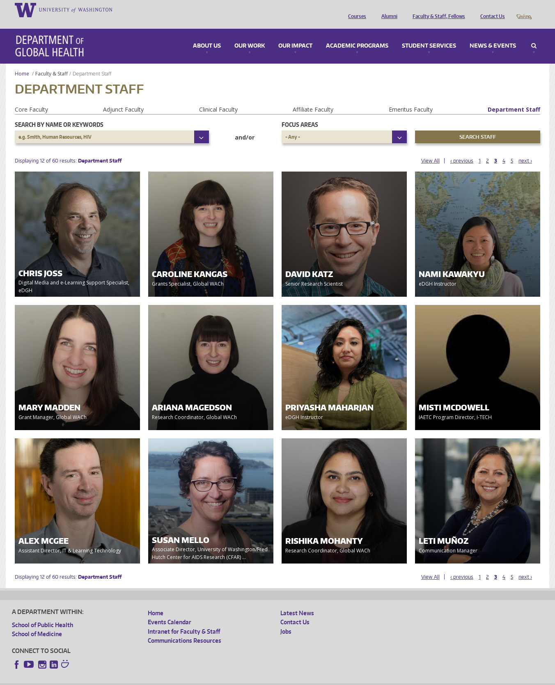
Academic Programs (357, 34)
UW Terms (153, 679)
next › (525, 149)
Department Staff (514, 98)
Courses (355, 9)
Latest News (297, 601)
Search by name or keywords (59, 113)
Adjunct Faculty (123, 98)
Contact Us (490, 9)
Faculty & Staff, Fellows (437, 9)
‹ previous (461, 149)
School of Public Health (42, 613)
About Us (207, 34)
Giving (523, 9)
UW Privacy (121, 679)
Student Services (429, 34)
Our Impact (295, 34)
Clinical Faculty (218, 98)
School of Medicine (37, 622)
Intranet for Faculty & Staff (184, 619)
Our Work (249, 34)
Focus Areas (300, 113)
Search (533, 34)
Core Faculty (31, 98)
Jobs (285, 619)
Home (22, 62)
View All (430, 149)
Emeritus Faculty (411, 98)
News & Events (493, 34)
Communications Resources (184, 628)
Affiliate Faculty (313, 98)
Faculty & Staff (51, 62)
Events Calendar (169, 610)
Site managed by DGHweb (203, 679)
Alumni (387, 9)
